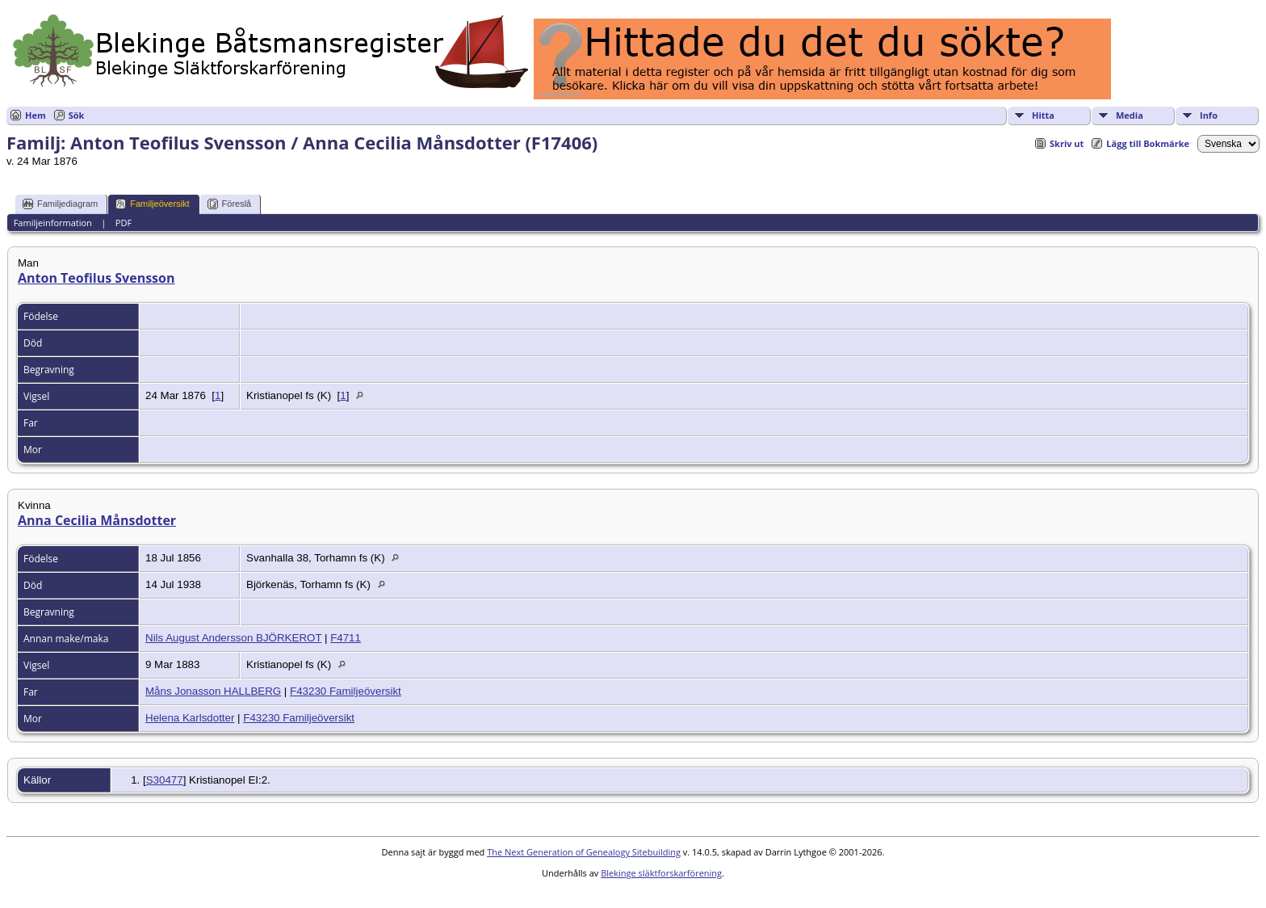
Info (1209, 115)
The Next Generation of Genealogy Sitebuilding (584, 852)
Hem (35, 115)
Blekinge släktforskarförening (661, 873)
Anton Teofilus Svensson (96, 278)
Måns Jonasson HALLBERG (213, 691)
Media (1129, 115)
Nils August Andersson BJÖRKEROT (233, 638)
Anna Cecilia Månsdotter (97, 520)
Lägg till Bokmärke (1147, 143)
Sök (77, 115)
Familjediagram (60, 204)
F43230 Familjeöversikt (345, 691)
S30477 (164, 780)
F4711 (345, 638)
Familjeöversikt (152, 204)
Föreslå (230, 204)
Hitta (1043, 115)
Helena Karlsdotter (189, 718)
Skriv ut (1067, 143)
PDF (123, 222)
